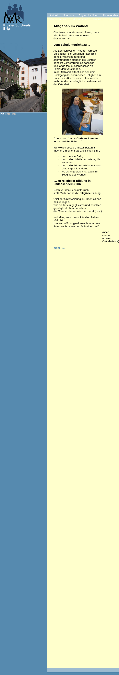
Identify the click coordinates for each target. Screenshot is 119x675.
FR (8, 114)
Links (110, 19)
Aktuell (54, 15)
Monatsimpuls (58, 19)
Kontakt (98, 19)
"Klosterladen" (79, 19)
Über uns (68, 15)
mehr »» (59, 247)
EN (14, 114)
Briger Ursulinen (88, 15)
